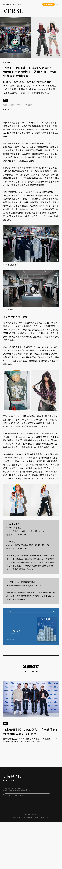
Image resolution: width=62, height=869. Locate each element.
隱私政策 (34, 814)
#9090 (6, 109)
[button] (25, 757)
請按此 (32, 582)
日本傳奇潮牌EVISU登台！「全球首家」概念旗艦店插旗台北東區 (31, 731)
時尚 (5, 100)
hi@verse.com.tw (19, 817)
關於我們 (27, 814)
